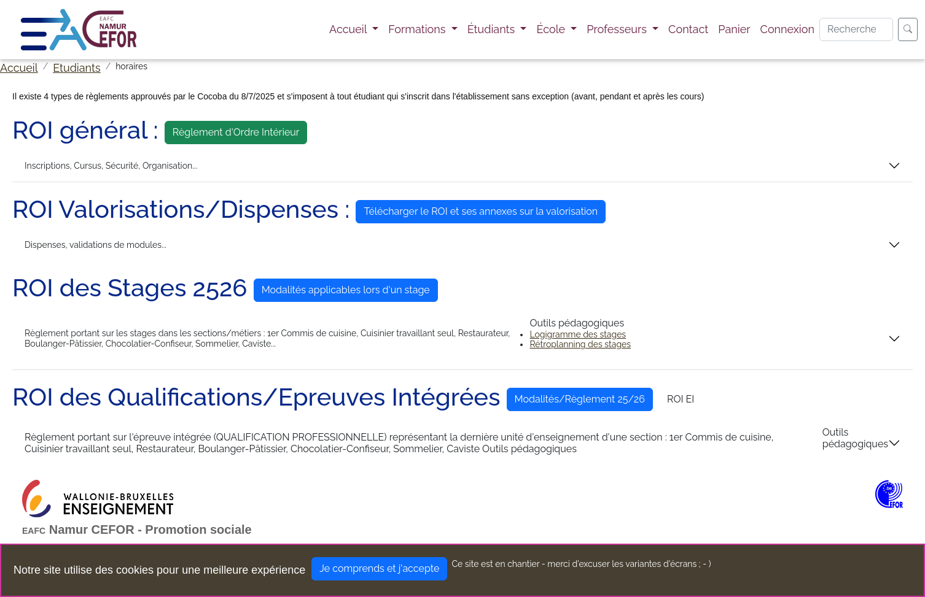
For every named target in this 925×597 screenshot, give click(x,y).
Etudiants (77, 67)
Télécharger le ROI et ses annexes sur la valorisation (481, 211)
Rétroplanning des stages (580, 344)
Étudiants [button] (492, 29)
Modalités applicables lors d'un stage (346, 290)
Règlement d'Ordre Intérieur (236, 132)
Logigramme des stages (577, 334)
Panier (734, 29)
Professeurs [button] (618, 29)
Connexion (787, 29)
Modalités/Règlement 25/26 (580, 399)
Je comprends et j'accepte (379, 568)
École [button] (552, 29)
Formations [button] (418, 29)
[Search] (856, 29)
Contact (688, 29)
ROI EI (680, 399)
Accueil (19, 67)
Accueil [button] (349, 29)
